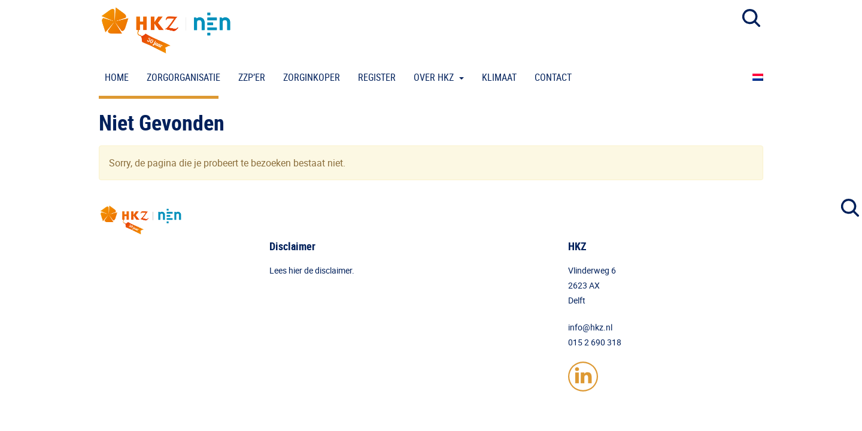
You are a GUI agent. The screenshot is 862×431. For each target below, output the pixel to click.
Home (117, 77)
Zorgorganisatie (183, 77)
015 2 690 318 (594, 342)
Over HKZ (435, 77)
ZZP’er (251, 77)
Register (377, 77)
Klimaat (499, 77)
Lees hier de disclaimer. (311, 270)
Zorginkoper (311, 77)
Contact (553, 77)
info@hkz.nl (590, 327)
